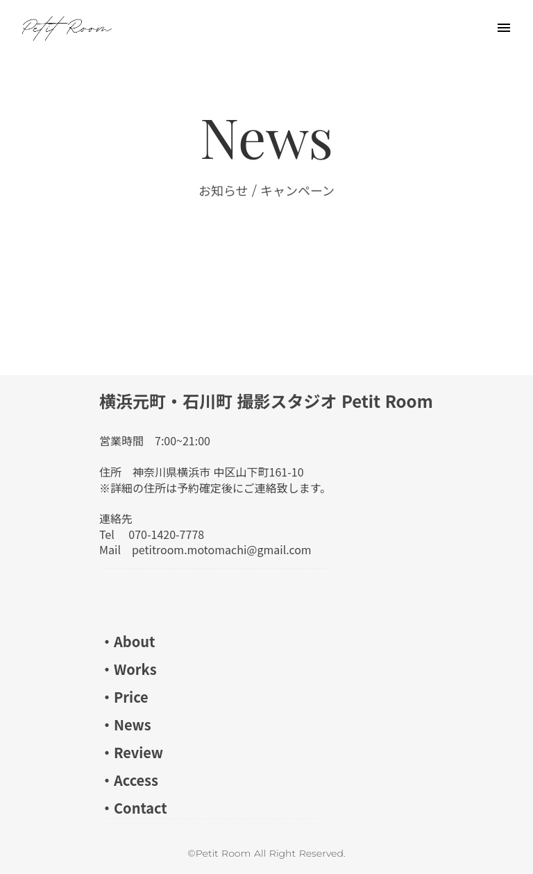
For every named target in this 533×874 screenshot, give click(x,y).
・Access (129, 780)
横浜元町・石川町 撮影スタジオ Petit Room (266, 401)
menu (504, 27)
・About (127, 641)
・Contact (133, 808)
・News (125, 724)
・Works (128, 669)
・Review (131, 752)
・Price (124, 697)
